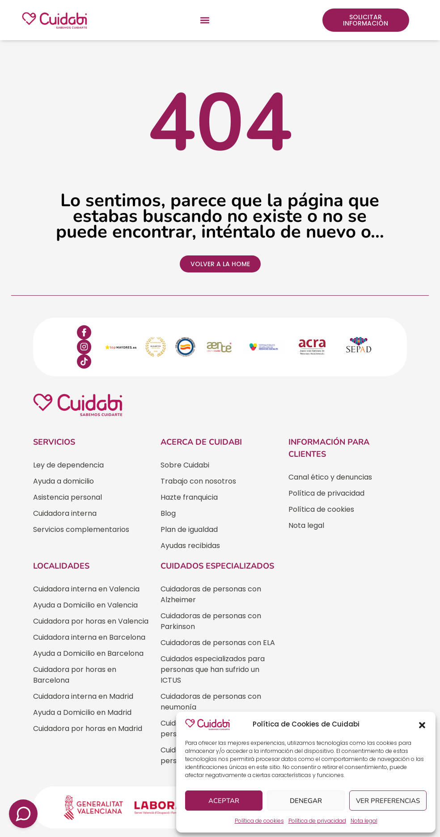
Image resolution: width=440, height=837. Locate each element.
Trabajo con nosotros (198, 481)
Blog (168, 513)
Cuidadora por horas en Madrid (87, 728)
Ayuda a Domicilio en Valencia (85, 605)
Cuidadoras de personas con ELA (218, 642)
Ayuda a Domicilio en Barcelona (88, 653)
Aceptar (223, 800)
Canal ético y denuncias (330, 477)
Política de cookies (259, 820)
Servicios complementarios (81, 529)
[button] (422, 724)
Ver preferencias (388, 800)
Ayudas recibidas (190, 545)
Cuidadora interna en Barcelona (89, 637)
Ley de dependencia (68, 465)
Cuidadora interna (65, 513)
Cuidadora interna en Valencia (86, 589)
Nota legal (364, 820)
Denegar (306, 800)
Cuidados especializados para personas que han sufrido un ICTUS (213, 669)
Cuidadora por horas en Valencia (90, 621)
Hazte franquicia (189, 497)
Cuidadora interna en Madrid (83, 696)
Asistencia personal (67, 497)
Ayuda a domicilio (63, 481)
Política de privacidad (317, 820)
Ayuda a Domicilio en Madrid (82, 712)
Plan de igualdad (189, 529)
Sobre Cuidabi (185, 465)
